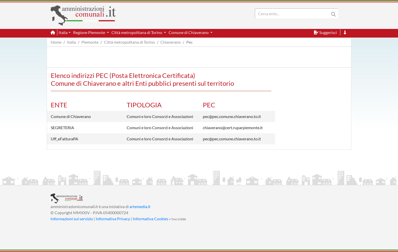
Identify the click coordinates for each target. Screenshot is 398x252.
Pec (189, 42)
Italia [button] (63, 32)
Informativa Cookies (150, 218)
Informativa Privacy (113, 218)
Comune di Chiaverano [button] (189, 32)
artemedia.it (140, 206)
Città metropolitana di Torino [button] (137, 32)
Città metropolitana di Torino (129, 42)
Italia (71, 42)
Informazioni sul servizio (72, 218)
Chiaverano (170, 42)
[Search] (293, 13)
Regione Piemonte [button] (89, 32)
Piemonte (89, 42)
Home (56, 42)
